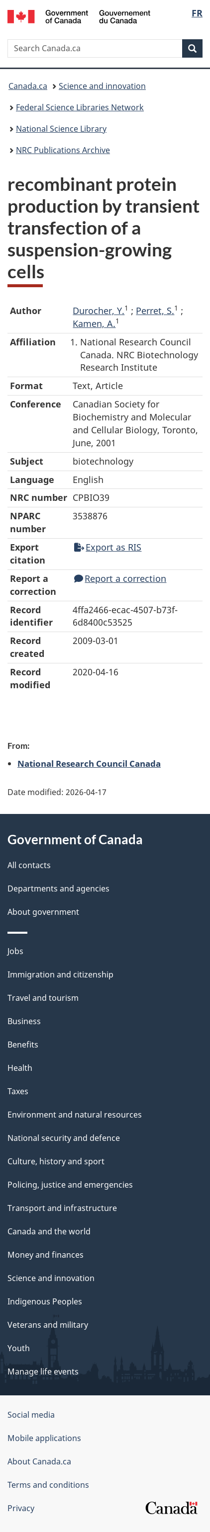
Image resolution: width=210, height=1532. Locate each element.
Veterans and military (47, 1324)
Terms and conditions (48, 1484)
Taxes (17, 1091)
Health (19, 1067)
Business (24, 1021)
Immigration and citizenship (60, 974)
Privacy (20, 1508)
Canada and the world (49, 1231)
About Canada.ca (39, 1461)
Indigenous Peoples (44, 1301)
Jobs (15, 951)
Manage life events (43, 1371)
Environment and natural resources (74, 1114)
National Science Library (61, 128)
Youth (18, 1348)
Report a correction (120, 578)
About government (43, 911)
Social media (31, 1414)
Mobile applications (44, 1438)
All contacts (29, 865)
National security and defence (63, 1137)
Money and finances (45, 1254)
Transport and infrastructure (62, 1208)
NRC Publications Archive (63, 150)
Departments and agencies (58, 888)
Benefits (22, 1044)
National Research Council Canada (89, 763)
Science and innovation (102, 86)
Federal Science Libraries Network (80, 107)
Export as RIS (107, 547)
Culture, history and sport (56, 1161)
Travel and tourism (43, 997)
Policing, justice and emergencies (70, 1184)
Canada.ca (27, 86)
